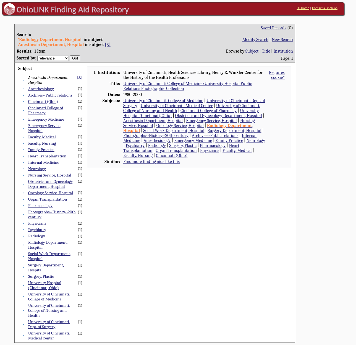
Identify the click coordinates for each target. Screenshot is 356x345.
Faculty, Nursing (42, 143)
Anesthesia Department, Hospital (153, 120)
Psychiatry (37, 229)
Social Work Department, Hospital (174, 130)
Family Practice (41, 149)
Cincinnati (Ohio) (43, 101)
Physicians (37, 223)
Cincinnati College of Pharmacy (208, 110)
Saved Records (273, 27)
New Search (282, 39)
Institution (283, 51)
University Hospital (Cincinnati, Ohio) (44, 285)
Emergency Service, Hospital (211, 120)
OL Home (303, 8)
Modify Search (255, 39)
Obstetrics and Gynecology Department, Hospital (50, 184)
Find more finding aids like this (151, 161)
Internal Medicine (43, 162)
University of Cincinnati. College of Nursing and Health (49, 310)
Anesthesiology (41, 88)
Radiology (36, 236)
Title (266, 51)
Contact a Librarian (324, 8)
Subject (251, 51)
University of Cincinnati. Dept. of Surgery (49, 324)
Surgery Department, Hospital (234, 130)
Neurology (37, 168)
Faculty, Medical (42, 136)
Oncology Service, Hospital (50, 192)
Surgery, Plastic (41, 276)
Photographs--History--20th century (156, 135)
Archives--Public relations (50, 95)
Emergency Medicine (46, 119)
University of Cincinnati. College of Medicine (49, 297)
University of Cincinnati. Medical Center (49, 336)
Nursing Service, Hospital (49, 175)
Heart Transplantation (47, 156)
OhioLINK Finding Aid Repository (73, 9)
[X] (107, 44)
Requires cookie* (277, 75)
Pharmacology (40, 205)
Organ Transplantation (47, 199)
